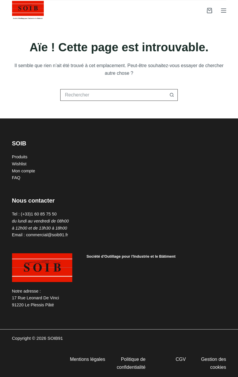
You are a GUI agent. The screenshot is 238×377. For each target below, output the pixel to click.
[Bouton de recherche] (172, 95)
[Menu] (223, 10)
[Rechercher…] (113, 95)
